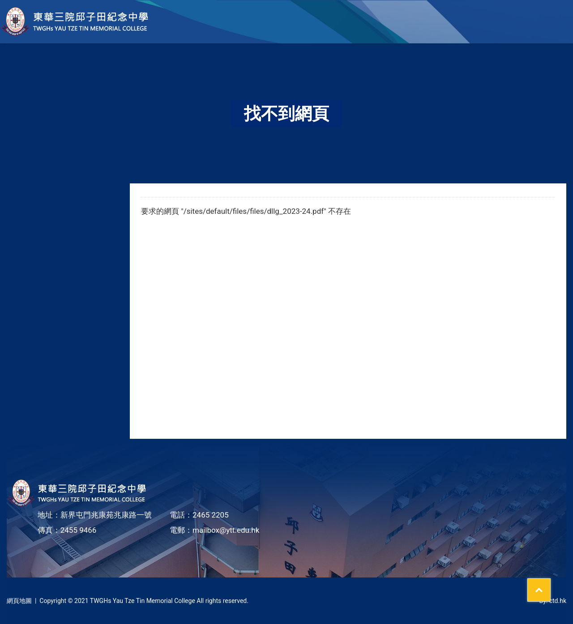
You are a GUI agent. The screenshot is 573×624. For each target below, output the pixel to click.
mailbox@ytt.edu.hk (225, 530)
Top (550, 584)
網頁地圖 (19, 600)
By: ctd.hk (552, 600)
